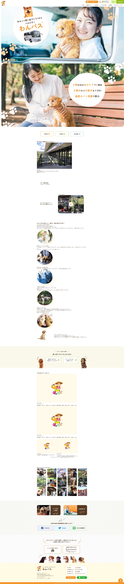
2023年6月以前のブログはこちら (67, 457)
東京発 (46, 134)
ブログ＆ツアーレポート (81, 573)
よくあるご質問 (103, 5)
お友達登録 (83, 577)
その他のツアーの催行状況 (45, 184)
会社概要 (110, 5)
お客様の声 (96, 5)
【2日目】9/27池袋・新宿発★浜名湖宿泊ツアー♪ (67, 456)
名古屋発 (76, 134)
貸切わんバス (71, 573)
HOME (83, 5)
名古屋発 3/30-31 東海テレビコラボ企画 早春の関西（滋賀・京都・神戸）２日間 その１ (57, 437)
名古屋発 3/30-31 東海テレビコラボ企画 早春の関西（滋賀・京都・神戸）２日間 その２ (57, 405)
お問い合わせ (72, 577)
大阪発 (61, 134)
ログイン (113, 1)
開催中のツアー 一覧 (40, 172)
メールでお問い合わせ (93, 1)
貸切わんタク (71, 571)
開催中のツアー (89, 5)
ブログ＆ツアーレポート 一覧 (56, 457)
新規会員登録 (120, 1)
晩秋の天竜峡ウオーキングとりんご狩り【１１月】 (47, 171)
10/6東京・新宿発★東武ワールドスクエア (46, 454)
